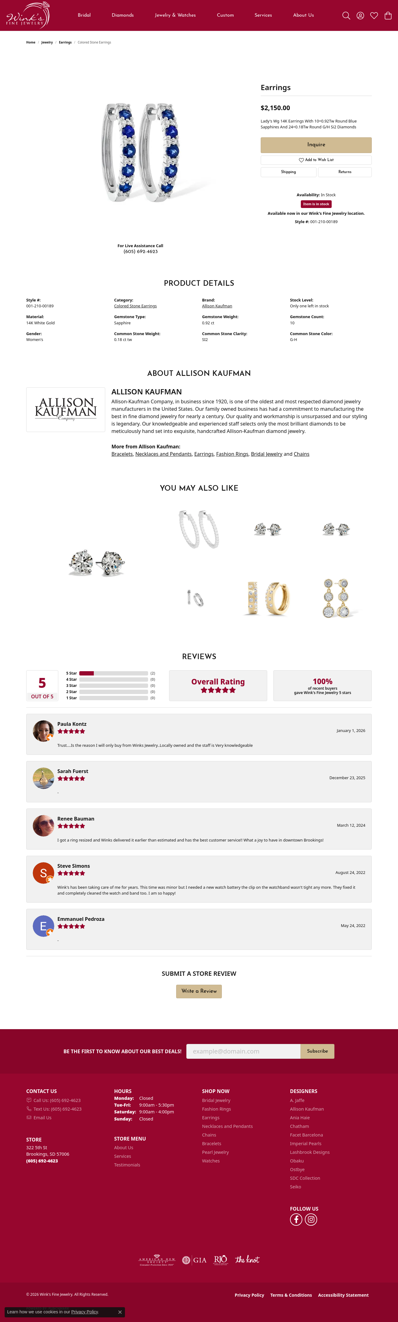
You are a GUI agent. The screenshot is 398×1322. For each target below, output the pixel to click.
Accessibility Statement (343, 1295)
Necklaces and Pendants (163, 454)
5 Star (71, 673)
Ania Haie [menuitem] (300, 1117)
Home (30, 42)
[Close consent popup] (120, 1312)
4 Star (71, 679)
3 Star (71, 685)
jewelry (47, 42)
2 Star (71, 691)
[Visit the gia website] (194, 1260)
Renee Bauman (75, 818)
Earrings (65, 42)
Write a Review (199, 991)
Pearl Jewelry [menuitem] (215, 1152)
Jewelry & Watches (175, 15)
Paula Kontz (71, 724)
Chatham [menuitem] (299, 1126)
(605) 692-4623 (140, 251)
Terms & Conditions (291, 1295)
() (153, 673)
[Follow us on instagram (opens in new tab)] (311, 1219)
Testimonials (127, 1165)
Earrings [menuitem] (210, 1117)
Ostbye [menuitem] (297, 1169)
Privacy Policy (249, 1295)
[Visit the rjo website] (220, 1260)
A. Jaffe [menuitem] (297, 1100)
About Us (303, 15)
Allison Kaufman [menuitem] (307, 1109)
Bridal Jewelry (266, 454)
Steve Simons (73, 866)
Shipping (288, 172)
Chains (301, 454)
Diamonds (123, 15)
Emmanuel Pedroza (81, 919)
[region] (140, 145)
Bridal (84, 15)
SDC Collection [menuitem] (305, 1178)
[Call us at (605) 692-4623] (42, 1161)
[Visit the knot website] (247, 1260)
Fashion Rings (232, 454)
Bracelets (122, 454)
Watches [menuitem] (211, 1161)
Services (263, 15)
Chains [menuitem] (209, 1135)
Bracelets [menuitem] (211, 1143)
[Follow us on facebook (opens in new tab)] (296, 1219)
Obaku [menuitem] (297, 1161)
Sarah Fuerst (72, 771)
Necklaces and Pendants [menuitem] (227, 1126)
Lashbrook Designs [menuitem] (310, 1152)
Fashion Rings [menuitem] (216, 1109)
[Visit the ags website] (157, 1260)
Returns (344, 172)
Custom (225, 15)
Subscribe (317, 1051)
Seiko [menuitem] (295, 1187)
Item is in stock (316, 204)
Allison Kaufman (217, 306)
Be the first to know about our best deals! (123, 1051)
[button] (346, 15)
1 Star (71, 697)
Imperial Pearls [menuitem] (305, 1143)
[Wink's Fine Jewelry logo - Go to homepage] (28, 15)
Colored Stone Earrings (135, 306)
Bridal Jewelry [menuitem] (216, 1100)
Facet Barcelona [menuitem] (306, 1135)
